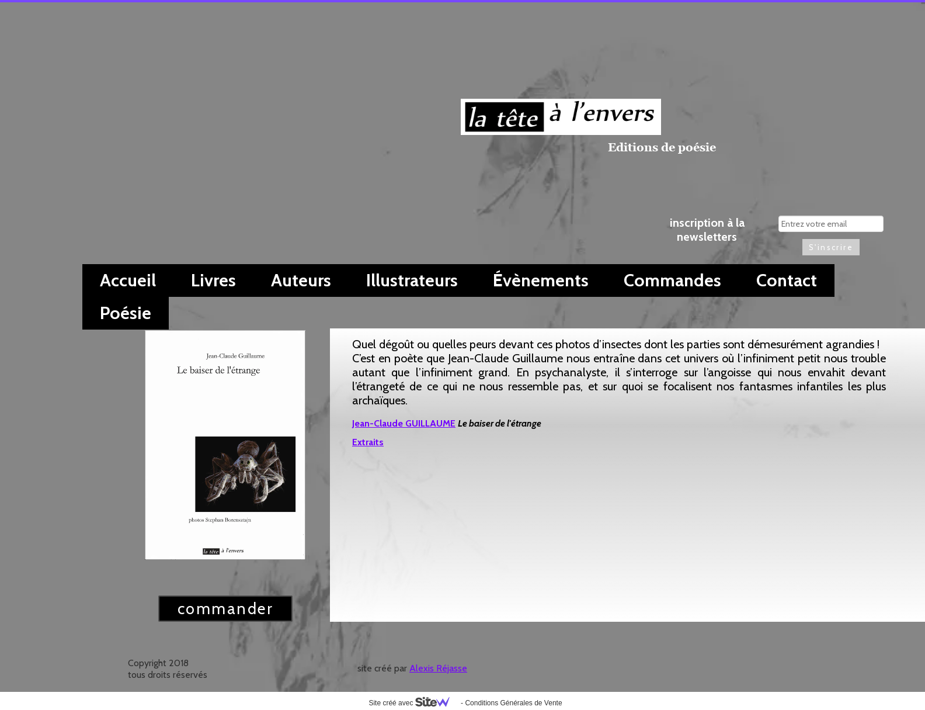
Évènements (541, 280)
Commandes (672, 280)
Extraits (368, 442)
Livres (213, 280)
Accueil (128, 280)
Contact (786, 280)
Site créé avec (413, 703)
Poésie (125, 313)
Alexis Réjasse (438, 668)
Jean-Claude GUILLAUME (403, 423)
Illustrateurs (412, 280)
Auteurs (301, 280)
